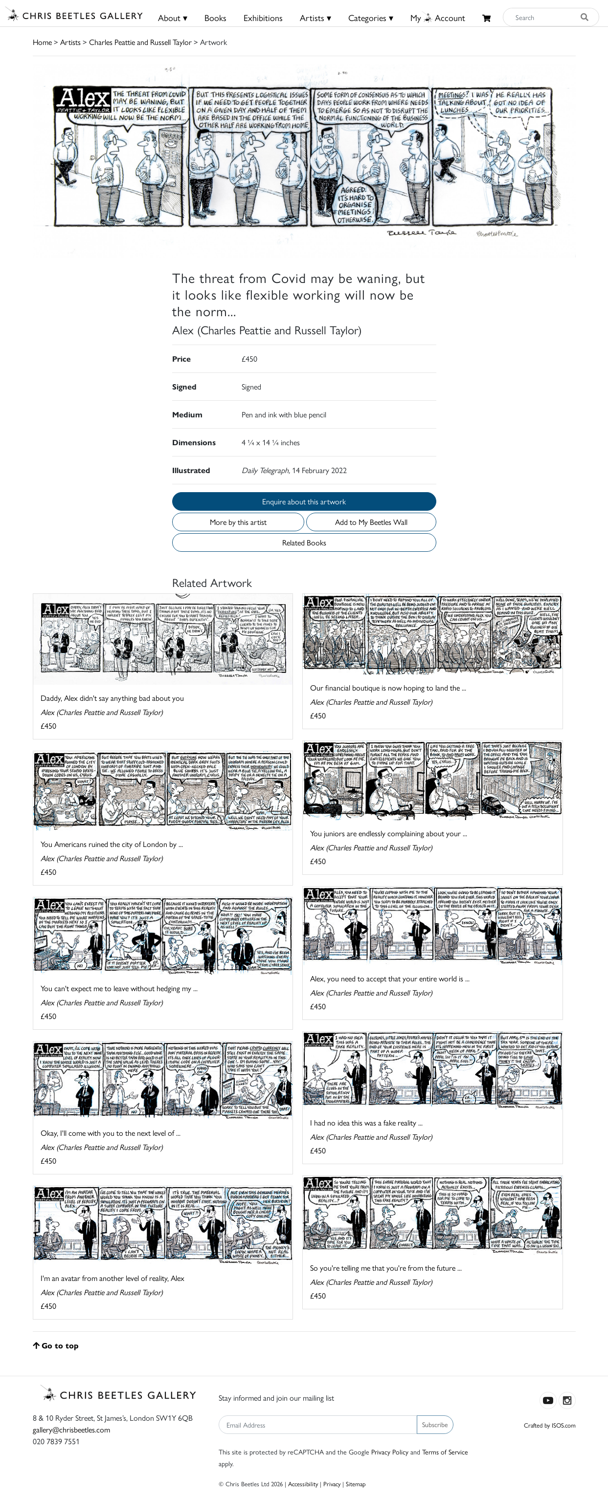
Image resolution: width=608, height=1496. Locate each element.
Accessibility (303, 1483)
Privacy (331, 1483)
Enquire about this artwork (304, 501)
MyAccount (437, 17)
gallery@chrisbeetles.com (71, 1429)
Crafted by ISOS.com (550, 1425)
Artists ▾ (315, 17)
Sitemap (356, 1483)
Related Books (304, 542)
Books (215, 17)
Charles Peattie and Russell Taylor (140, 41)
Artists (70, 41)
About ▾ (172, 17)
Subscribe (435, 1424)
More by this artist (238, 521)
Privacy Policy (389, 1451)
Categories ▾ (370, 17)
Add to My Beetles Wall (371, 521)
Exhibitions (263, 17)
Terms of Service (445, 1451)
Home (42, 41)
